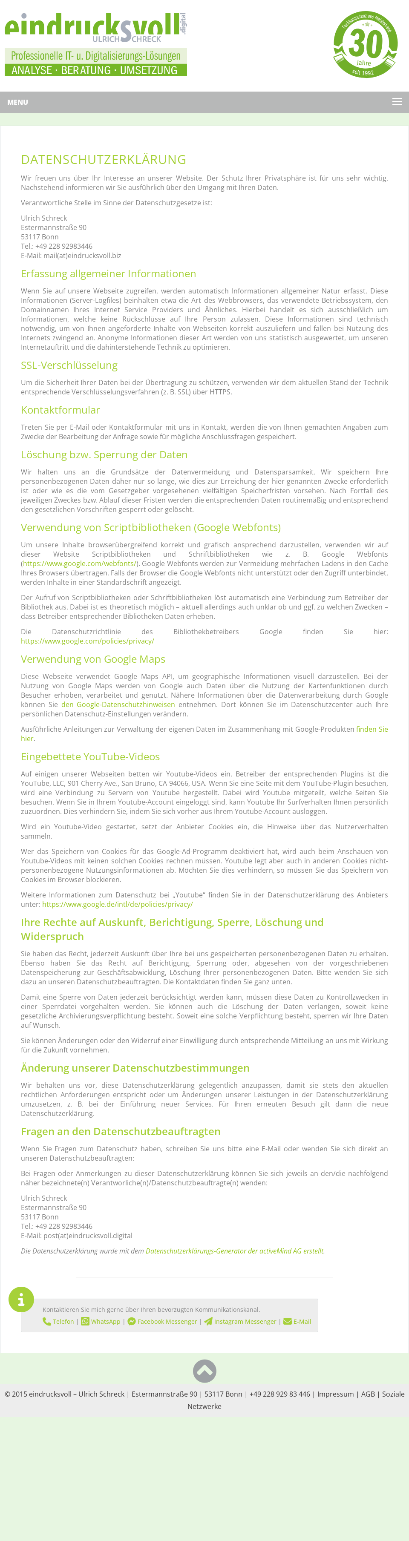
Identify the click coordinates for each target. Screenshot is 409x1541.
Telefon (58, 1321)
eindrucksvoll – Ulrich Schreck (76, 1394)
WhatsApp (101, 1321)
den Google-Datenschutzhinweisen (118, 704)
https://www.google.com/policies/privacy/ (87, 641)
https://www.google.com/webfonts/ (79, 563)
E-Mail (297, 1321)
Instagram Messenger (240, 1321)
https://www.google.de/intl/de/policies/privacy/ (117, 904)
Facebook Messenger (162, 1321)
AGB (368, 1394)
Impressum (335, 1394)
